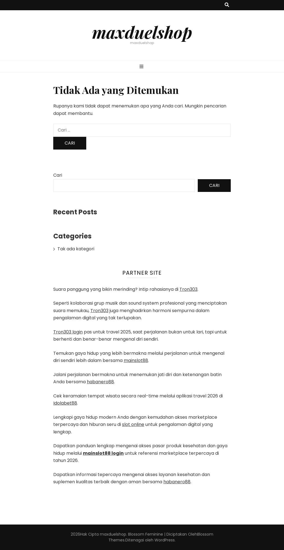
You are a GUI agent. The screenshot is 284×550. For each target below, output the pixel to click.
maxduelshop (142, 32)
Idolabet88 (65, 403)
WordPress (164, 540)
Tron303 (188, 289)
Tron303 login (68, 332)
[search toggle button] (227, 5)
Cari (57, 175)
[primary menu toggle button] (142, 67)
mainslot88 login (103, 453)
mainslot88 (136, 360)
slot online (133, 424)
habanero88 (100, 382)
